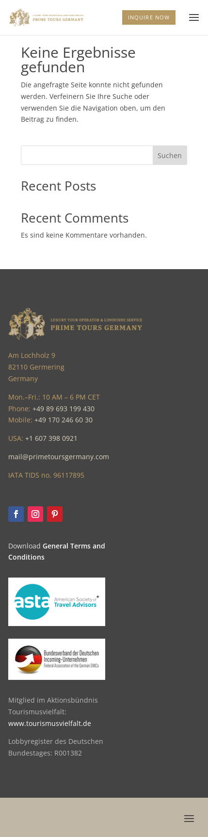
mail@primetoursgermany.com (58, 456)
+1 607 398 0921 (51, 438)
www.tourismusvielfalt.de (49, 723)
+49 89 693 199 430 (63, 408)
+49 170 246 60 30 (63, 419)
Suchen (170, 155)
